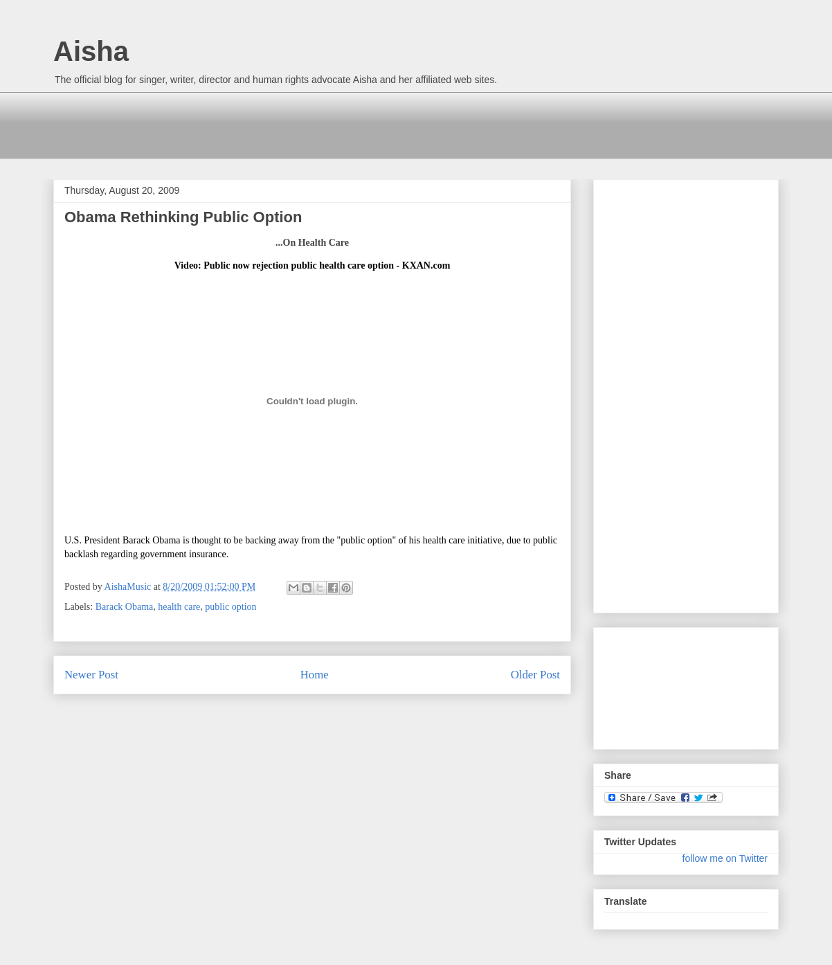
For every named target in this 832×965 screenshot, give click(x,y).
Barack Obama (125, 607)
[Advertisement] (305, 123)
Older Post (535, 674)
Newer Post (91, 674)
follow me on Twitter (725, 858)
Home (314, 674)
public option (230, 607)
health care (179, 607)
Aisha (91, 51)
